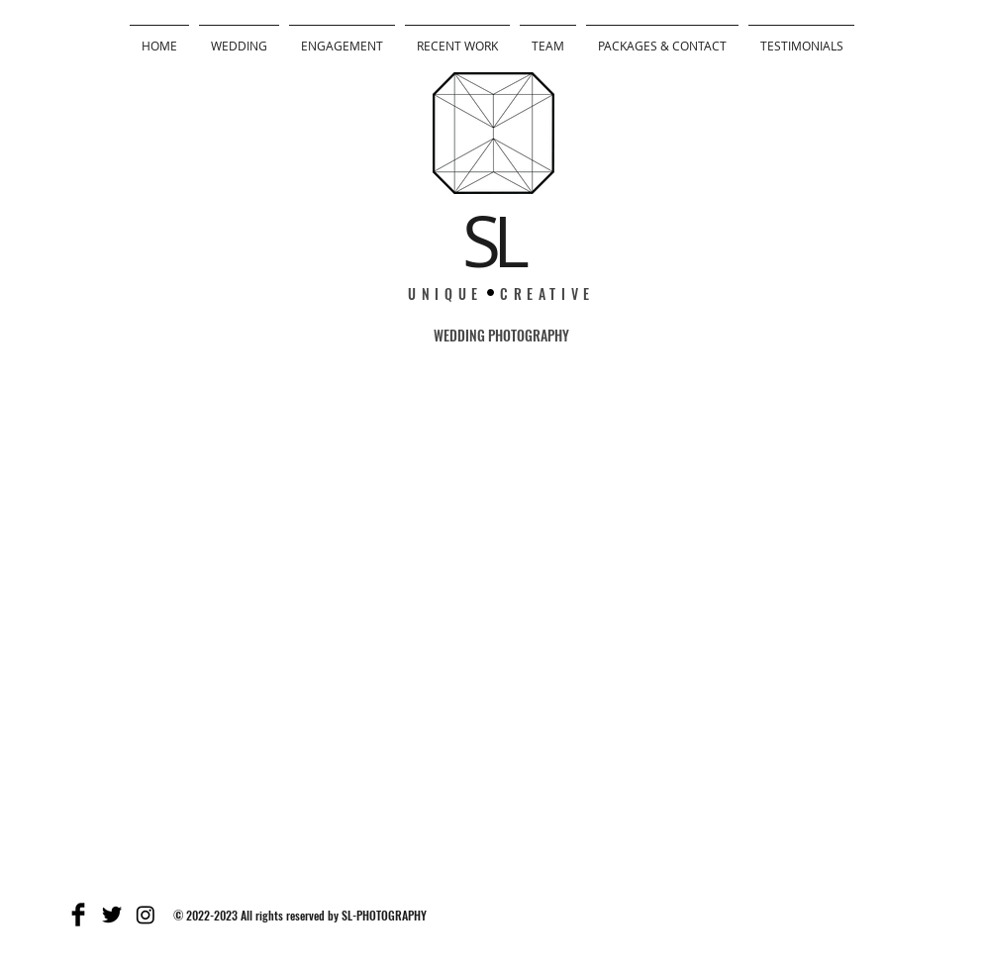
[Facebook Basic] (78, 914)
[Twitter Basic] (112, 914)
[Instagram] (145, 914)
